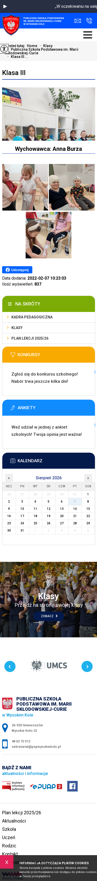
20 (62, 516)
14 (75, 509)
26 (48, 523)
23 (9, 523)
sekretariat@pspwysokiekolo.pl (77, 21)
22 (88, 516)
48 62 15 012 (89, 21)
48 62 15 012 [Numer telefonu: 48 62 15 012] (21, 741)
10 (22, 509)
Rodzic (9, 845)
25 (35, 523)
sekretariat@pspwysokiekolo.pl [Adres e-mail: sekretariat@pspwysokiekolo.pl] (36, 747)
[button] (5, 6)
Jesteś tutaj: (16, 46)
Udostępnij (17, 270)
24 (22, 523)
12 (48, 509)
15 (88, 509)
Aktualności (14, 821)
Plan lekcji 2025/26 (29, 338)
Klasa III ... (16, 56)
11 (35, 509)
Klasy (45, 46)
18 (35, 516)
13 (62, 509)
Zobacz (49, 616)
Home (32, 46)
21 (75, 516)
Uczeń (8, 837)
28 (75, 523)
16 (9, 516)
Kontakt (10, 854)
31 (22, 530)
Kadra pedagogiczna (32, 317)
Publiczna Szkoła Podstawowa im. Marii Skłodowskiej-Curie (41, 51)
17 (22, 516)
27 (62, 523)
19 (48, 516)
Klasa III (14, 73)
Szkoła (9, 829)
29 (88, 523)
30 (9, 530)
